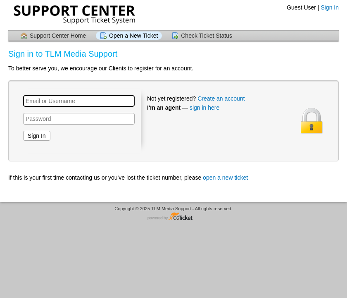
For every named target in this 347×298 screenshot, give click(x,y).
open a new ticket (225, 177)
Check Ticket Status (206, 35)
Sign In (330, 7)
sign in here (204, 107)
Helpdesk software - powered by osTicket (173, 216)
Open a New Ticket (133, 35)
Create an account (221, 98)
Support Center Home (58, 35)
